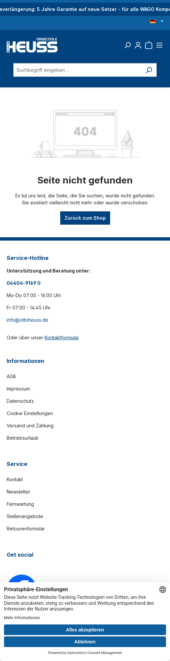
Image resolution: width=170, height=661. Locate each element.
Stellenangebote (25, 516)
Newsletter (18, 492)
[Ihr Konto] (138, 45)
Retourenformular (26, 528)
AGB (11, 376)
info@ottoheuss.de (27, 320)
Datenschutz (20, 401)
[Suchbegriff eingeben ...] (77, 70)
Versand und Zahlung (30, 425)
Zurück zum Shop (85, 218)
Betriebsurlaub (23, 438)
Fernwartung (20, 504)
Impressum (18, 388)
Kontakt (15, 479)
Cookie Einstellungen (30, 413)
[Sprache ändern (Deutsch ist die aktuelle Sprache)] (156, 21)
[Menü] (159, 45)
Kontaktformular (62, 337)
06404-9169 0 (24, 283)
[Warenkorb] (149, 45)
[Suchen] (127, 45)
